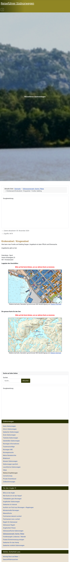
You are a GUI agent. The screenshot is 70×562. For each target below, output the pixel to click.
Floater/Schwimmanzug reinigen (13, 539)
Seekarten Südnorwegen (11, 432)
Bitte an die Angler (9, 493)
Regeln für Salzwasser (10, 522)
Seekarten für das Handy (11, 542)
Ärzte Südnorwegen (9, 435)
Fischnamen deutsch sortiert (12, 516)
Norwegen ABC (8, 449)
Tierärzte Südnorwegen (10, 438)
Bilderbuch (6, 458)
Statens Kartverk (56, 304)
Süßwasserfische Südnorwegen (13, 531)
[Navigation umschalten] (2, 9)
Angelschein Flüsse (9, 528)
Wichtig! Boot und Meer (10, 556)
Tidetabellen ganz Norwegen (12, 499)
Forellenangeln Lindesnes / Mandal (14, 537)
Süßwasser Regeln (9, 525)
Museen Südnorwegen (10, 461)
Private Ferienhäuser (9, 479)
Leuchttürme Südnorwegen (12, 467)
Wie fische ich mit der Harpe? (12, 496)
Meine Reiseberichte (9, 455)
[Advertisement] (35, 214)
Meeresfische (7, 513)
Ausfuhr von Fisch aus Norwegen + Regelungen (18, 507)
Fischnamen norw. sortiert (11, 519)
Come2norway (7, 476)
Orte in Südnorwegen (10, 429)
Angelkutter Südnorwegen (11, 501)
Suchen (5, 377)
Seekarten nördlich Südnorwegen (13, 545)
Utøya (5, 470)
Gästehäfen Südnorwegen (11, 441)
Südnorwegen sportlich (10, 464)
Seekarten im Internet (10, 504)
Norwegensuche (8, 452)
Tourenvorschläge (9, 446)
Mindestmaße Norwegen (11, 510)
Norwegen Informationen (11, 444)
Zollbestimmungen (9, 482)
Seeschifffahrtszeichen (10, 559)
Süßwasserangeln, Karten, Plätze (13, 534)
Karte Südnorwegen (9, 426)
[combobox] (12, 381)
